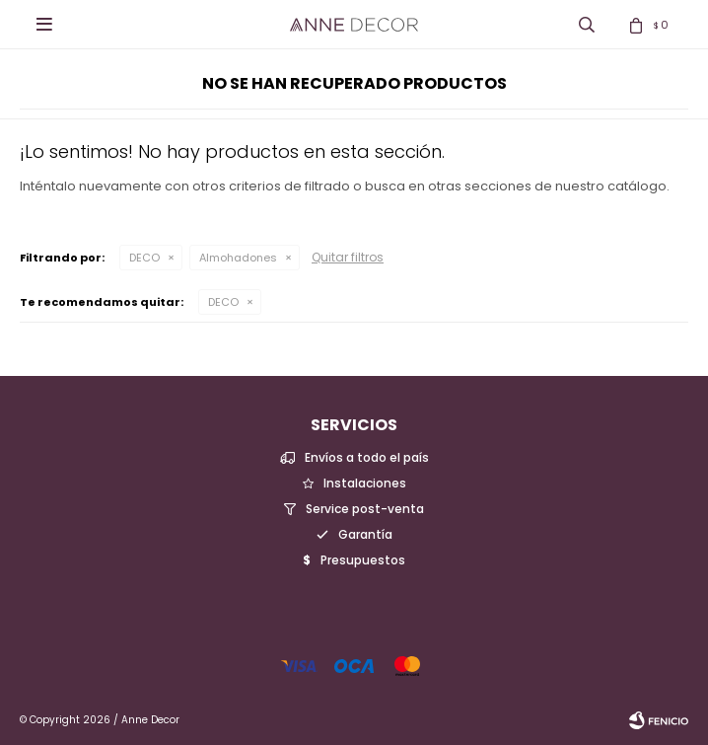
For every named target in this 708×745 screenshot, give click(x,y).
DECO (144, 257)
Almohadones (238, 257)
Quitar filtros (348, 257)
